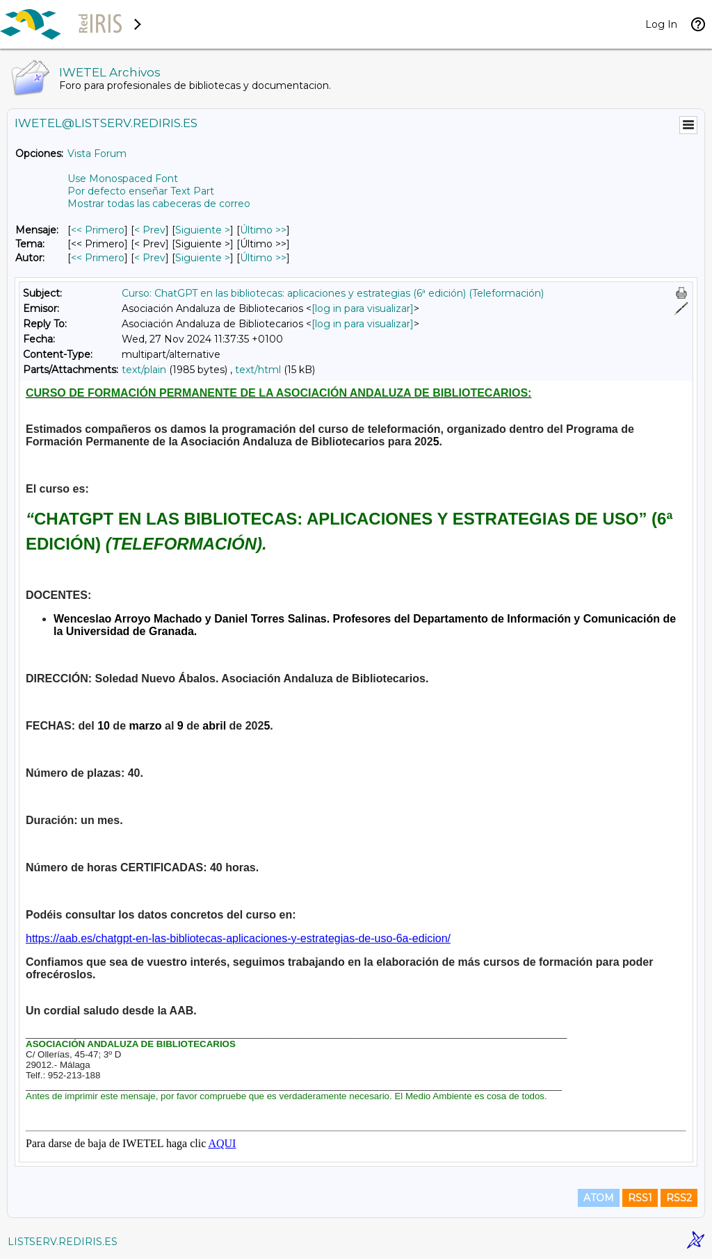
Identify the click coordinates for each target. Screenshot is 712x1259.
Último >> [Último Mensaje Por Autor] (263, 258)
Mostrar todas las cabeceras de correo (158, 203)
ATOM (598, 1198)
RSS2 (679, 1198)
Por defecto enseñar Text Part (140, 191)
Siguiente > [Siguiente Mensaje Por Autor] (202, 258)
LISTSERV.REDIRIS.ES (63, 1241)
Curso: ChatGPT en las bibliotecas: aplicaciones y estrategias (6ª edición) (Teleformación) (333, 293)
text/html (258, 369)
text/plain (144, 369)
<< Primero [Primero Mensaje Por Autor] (97, 258)
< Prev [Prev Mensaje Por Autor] (149, 258)
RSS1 (640, 1198)
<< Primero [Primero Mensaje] (97, 230)
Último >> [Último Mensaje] (263, 230)
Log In (661, 24)
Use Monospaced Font (122, 178)
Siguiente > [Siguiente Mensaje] (202, 230)
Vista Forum (97, 153)
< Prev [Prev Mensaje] (149, 230)
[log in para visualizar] (363, 308)
